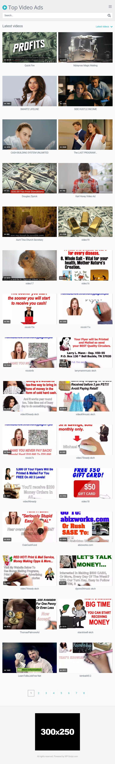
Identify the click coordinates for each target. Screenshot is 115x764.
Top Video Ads (22, 7)
